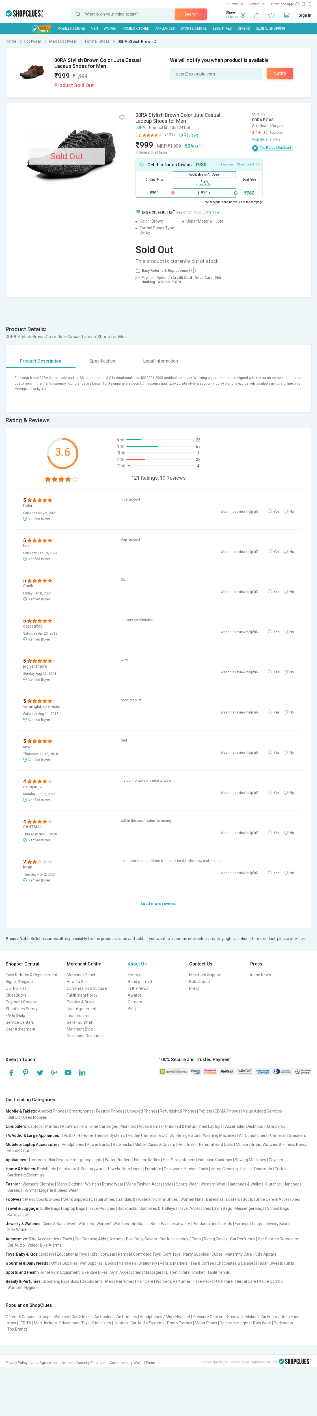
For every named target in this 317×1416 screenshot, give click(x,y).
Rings (257, 1223)
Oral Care (224, 1281)
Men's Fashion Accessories (149, 1184)
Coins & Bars (53, 1223)
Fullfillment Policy (82, 995)
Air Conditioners (253, 1135)
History (134, 975)
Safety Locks (19, 1214)
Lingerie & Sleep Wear (58, 1190)
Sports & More (194, 29)
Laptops (35, 1126)
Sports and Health (22, 1272)
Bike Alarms (51, 1245)
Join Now (211, 212)
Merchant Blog (80, 1029)
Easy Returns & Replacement (31, 975)
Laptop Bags (74, 1208)
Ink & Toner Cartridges (98, 1126)
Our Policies (16, 988)
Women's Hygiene (23, 1287)
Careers (135, 1002)
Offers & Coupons (22, 1316)
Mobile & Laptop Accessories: (33, 1144)
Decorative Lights (235, 1323)
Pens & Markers (174, 1263)
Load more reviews (158, 903)
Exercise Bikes (95, 1272)
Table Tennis (218, 1272)
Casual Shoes (103, 1199)
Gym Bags (223, 1208)
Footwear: (15, 1199)
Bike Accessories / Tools (50, 1239)
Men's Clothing (70, 1184)
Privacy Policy (16, 1363)
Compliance (119, 1363)
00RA (140, 127)
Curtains (282, 1169)
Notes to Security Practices (83, 1363)
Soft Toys (172, 1254)
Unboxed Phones (142, 1111)
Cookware (173, 1169)
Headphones (73, 1144)
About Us (137, 964)
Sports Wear (187, 1184)
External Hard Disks (216, 1144)
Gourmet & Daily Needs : (28, 1263)
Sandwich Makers (243, 1316)
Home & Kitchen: (21, 1169)
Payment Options (21, 1002)
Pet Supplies (91, 1263)
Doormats (263, 1169)
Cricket (198, 1272)
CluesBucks (16, 995)
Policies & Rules (80, 1002)
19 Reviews (188, 135)
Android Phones (52, 1111)
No (292, 512)
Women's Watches (112, 1223)
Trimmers (37, 1160)
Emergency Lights (86, 1160)
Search (191, 14)
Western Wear (213, 1184)
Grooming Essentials (61, 1281)
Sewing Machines (250, 1160)
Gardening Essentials (26, 1175)
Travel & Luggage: (22, 1208)
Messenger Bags (249, 1208)
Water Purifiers (118, 1160)
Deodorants (92, 1281)
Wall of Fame (144, 1363)
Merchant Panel (81, 975)
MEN (94, 29)
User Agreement (20, 1029)
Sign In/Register (20, 981)
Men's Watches (80, 1223)
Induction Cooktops (215, 1160)
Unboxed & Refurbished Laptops (194, 1126)
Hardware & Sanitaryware (82, 1169)
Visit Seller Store (265, 139)
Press (194, 988)
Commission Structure (87, 988)
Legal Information (160, 361)
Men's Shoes (206, 1323)
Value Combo (271, 1281)
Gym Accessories (125, 1272)
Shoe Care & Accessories (278, 1199)
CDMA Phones (227, 1111)
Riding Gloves (216, 1239)
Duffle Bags (50, 1208)
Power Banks (98, 1144)
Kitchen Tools (196, 1169)
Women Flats (192, 1199)
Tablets (205, 1111)
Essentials (222, 29)
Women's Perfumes (173, 1281)
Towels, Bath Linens (125, 1169)
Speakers (297, 1135)
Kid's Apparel (266, 1254)
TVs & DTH (70, 1135)
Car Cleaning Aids (90, 1239)
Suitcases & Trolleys (157, 1208)
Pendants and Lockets (212, 1223)
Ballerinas (215, 1199)
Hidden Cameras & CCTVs (151, 1135)
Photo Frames (179, 1323)
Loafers (233, 1199)
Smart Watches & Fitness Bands (279, 1144)
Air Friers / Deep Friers (281, 1316)
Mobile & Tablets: (21, 1111)
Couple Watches (54, 1316)
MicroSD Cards (20, 1150)
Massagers (153, 1272)
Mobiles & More (71, 29)
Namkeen (127, 1263)
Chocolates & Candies (236, 1263)
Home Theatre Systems (104, 1135)
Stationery (148, 1263)
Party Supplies (196, 1254)
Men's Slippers (75, 1199)
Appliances (165, 29)
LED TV (25, 1323)
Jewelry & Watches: (24, 1223)
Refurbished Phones (178, 1111)
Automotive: (17, 1239)
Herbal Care (245, 1281)
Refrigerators (188, 1135)
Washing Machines (219, 1135)
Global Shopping (270, 29)
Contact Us (256, 4)
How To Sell (77, 981)
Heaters (121, 1323)
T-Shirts (29, 1190)
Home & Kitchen (135, 29)
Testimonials (78, 1015)
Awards (135, 995)
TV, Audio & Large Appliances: (33, 1135)
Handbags (292, 1184)
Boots (248, 1199)
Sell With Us (234, 4)
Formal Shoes (165, 1199)
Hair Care (145, 1281)
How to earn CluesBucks (240, 164)
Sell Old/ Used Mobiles (27, 1117)
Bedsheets (46, 1169)
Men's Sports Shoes (42, 1199)
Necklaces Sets (145, 1223)
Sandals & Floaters (134, 1199)
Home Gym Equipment (60, 1272)
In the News (138, 988)
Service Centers (20, 1022)
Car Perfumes (242, 1239)
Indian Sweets (270, 1263)
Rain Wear (262, 1323)
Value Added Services (262, 1111)
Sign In (305, 15)
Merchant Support (205, 975)
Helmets (116, 1239)
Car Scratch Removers (278, 1239)
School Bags (278, 1208)
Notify (279, 73)
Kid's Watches (19, 1230)
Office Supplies (64, 1263)
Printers (52, 1126)
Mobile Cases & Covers (155, 1144)
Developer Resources (86, 1036)
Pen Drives (187, 1144)
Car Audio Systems (147, 1323)
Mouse (242, 1144)
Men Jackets (45, 1323)
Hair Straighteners (179, 1160)
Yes (277, 512)
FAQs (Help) (16, 1015)
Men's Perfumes (119, 1281)
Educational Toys (72, 1254)
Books (110, 1263)
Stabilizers (101, 1323)
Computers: (16, 1126)
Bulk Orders (199, 981)
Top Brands (17, 1329)
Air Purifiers (126, 1316)
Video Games (151, 1126)
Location (232, 17)
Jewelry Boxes (277, 1223)
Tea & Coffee (202, 1263)
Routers (69, 1126)
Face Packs (203, 1281)
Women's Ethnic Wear (104, 1184)
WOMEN (110, 29)
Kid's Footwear (102, 1254)
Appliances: (16, 1160)
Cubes (217, 1254)
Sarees (13, 1190)
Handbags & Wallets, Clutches (254, 1184)
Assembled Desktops (244, 1126)
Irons (11, 1323)
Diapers (47, 1254)
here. (302, 938)
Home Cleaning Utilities (231, 1169)
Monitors (128, 1126)
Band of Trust (140, 981)
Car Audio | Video (22, 1245)
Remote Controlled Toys (139, 1254)
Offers (244, 29)
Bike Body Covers (141, 1239)
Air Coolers (104, 1316)
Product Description (40, 361)
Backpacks (122, 1144)
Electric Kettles (147, 1160)
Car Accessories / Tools (180, 1239)
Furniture (153, 1169)
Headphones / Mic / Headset (165, 1316)
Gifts (290, 1263)
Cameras (278, 1135)
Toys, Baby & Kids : (23, 1254)
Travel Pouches (101, 1208)
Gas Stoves (82, 1316)
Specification (102, 361)
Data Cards (275, 1126)
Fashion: (14, 1184)
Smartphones (81, 1111)
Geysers (276, 1160)
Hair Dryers (58, 1160)
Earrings (242, 1223)
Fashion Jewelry (175, 1223)
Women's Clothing (38, 1184)
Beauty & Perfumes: (24, 1281)
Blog (132, 1008)
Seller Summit (79, 1022)
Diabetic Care (178, 1272)
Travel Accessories (194, 1208)
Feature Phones (110, 1111)
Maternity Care (238, 1254)
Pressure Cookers (209, 1316)
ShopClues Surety (22, 1008)
